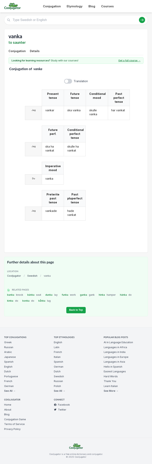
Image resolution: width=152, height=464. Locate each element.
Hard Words (111, 376)
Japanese (10, 356)
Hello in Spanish (113, 366)
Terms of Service (14, 424)
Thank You (110, 381)
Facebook (62, 404)
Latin (56, 347)
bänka (34, 294)
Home (7, 404)
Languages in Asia (114, 361)
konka (28, 300)
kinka (12, 300)
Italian (57, 356)
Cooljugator (14, 275)
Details (35, 51)
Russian (8, 347)
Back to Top (76, 310)
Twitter (60, 409)
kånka (44, 300)
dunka (51, 294)
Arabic (8, 352)
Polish (57, 386)
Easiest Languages (115, 371)
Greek (8, 342)
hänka (126, 294)
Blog (91, 6)
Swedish (32, 275)
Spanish (8, 361)
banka (15, 294)
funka (69, 294)
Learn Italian (111, 386)
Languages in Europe (116, 356)
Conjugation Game (15, 419)
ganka (87, 294)
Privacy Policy (12, 429)
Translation (81, 81)
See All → (9, 390)
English (8, 366)
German (9, 386)
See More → (111, 390)
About (7, 409)
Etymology (75, 6)
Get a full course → (129, 60)
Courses (107, 6)
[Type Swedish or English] (76, 20)
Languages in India (114, 352)
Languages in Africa (115, 347)
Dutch (7, 371)
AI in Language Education (118, 342)
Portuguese (11, 376)
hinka (107, 294)
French (8, 381)
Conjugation (52, 6)
